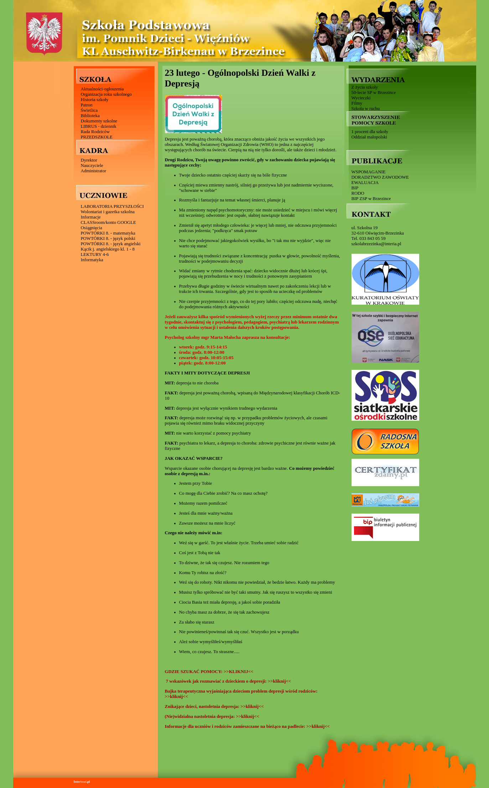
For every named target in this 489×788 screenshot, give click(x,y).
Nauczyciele (92, 165)
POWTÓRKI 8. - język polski (108, 238)
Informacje (91, 217)
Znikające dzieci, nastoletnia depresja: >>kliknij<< (215, 706)
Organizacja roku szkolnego (106, 94)
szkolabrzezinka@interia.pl (376, 243)
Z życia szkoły (365, 87)
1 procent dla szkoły (370, 131)
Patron (87, 105)
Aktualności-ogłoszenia (102, 88)
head (82, 781)
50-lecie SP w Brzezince (374, 92)
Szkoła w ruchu (366, 108)
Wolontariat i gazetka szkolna (108, 211)
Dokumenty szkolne (99, 121)
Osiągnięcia (91, 227)
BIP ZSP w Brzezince (371, 198)
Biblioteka (90, 115)
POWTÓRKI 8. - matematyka (108, 233)
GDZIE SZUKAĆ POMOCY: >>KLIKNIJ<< (210, 671)
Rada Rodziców (95, 131)
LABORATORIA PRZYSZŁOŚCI (112, 206)
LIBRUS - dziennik (98, 126)
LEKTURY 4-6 (95, 254)
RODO (358, 193)
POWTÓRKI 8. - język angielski (111, 243)
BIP (355, 187)
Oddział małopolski (369, 137)
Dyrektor (89, 160)
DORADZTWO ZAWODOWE (380, 177)
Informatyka (92, 259)
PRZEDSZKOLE (97, 137)
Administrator (93, 170)
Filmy (357, 103)
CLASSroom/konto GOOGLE (108, 222)
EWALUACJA (365, 182)
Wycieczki (361, 97)
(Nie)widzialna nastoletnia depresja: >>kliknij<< (213, 716)
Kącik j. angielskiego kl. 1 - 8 (108, 249)
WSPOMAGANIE (369, 171)
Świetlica (89, 110)
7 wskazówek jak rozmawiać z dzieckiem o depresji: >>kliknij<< (228, 681)
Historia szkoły (95, 99)
